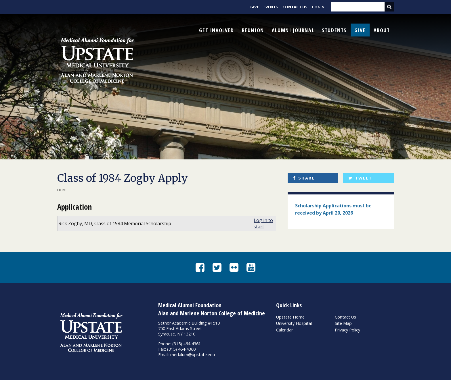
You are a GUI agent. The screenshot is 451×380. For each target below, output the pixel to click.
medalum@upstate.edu (192, 354)
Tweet (363, 178)
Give (254, 6)
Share (306, 178)
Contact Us (294, 6)
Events (270, 6)
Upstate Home (290, 317)
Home (62, 190)
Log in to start (263, 223)
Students (334, 30)
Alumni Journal (293, 30)
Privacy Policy (347, 330)
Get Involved (216, 30)
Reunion (253, 30)
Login (318, 6)
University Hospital (294, 323)
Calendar (284, 330)
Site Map (343, 323)
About (382, 30)
